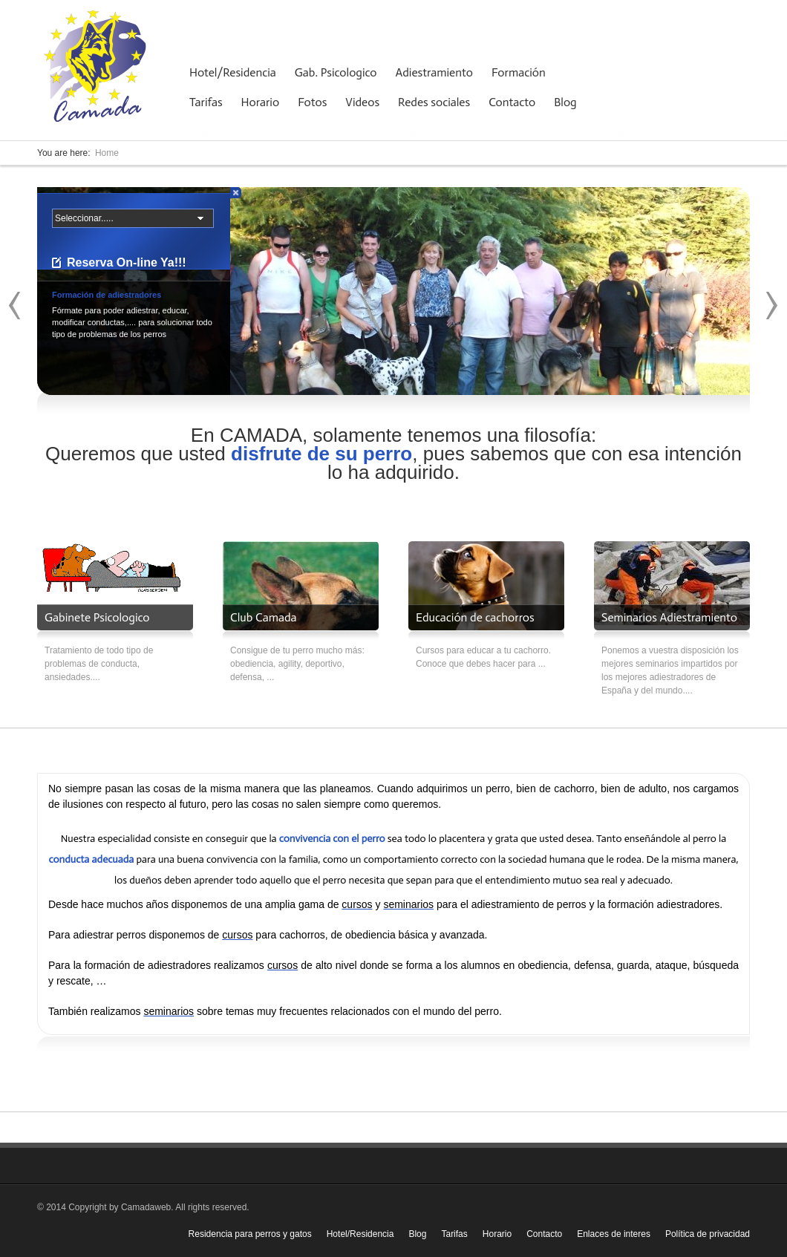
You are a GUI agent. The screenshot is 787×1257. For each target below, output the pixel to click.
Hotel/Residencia (232, 72)
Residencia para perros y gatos (250, 1234)
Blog (565, 102)
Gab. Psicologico (336, 72)
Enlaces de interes (613, 1234)
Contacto (512, 102)
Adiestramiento (434, 72)
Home (107, 153)
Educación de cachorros (475, 617)
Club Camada (263, 617)
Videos (362, 102)
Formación (519, 72)
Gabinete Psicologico (97, 617)
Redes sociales (434, 102)
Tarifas (206, 102)
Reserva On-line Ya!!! (126, 262)
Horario (260, 102)
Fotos (312, 102)
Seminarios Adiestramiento (669, 617)
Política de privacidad (707, 1234)
